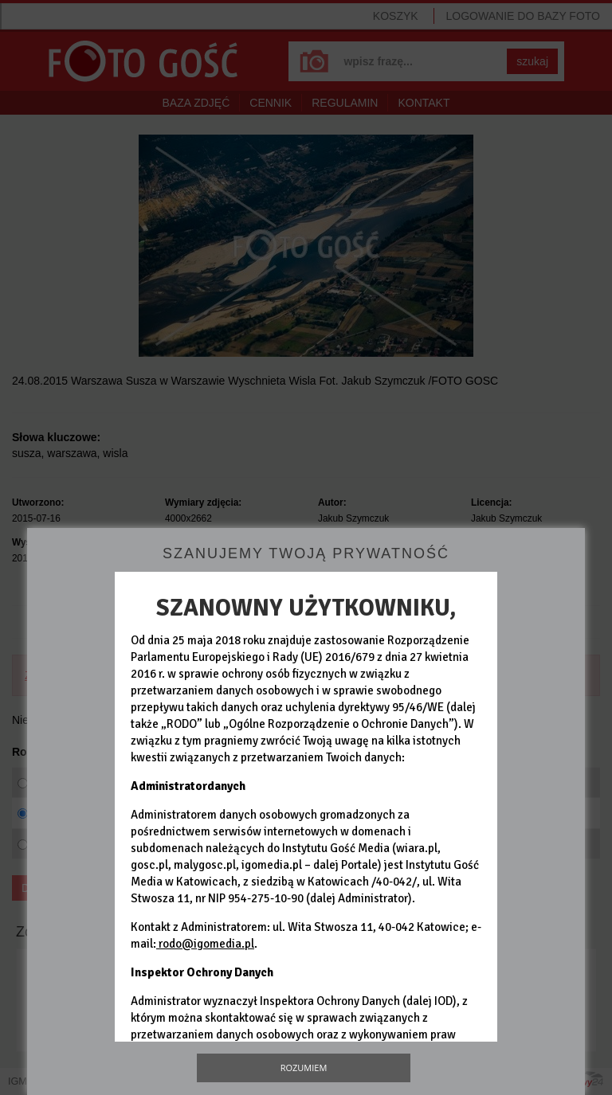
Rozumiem (304, 1067)
